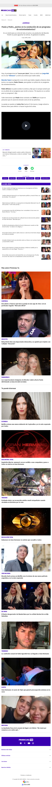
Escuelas (36, 15)
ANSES (41, 15)
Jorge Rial (45, 73)
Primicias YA (3, 20)
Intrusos (12, 76)
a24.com (35, 5)
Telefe (37, 178)
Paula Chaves (30, 178)
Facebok (19, 169)
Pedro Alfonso (45, 178)
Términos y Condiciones (26, 775)
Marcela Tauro (6, 80)
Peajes (30, 15)
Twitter (26, 169)
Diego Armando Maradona (11, 15)
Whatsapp (32, 169)
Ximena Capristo (22, 15)
